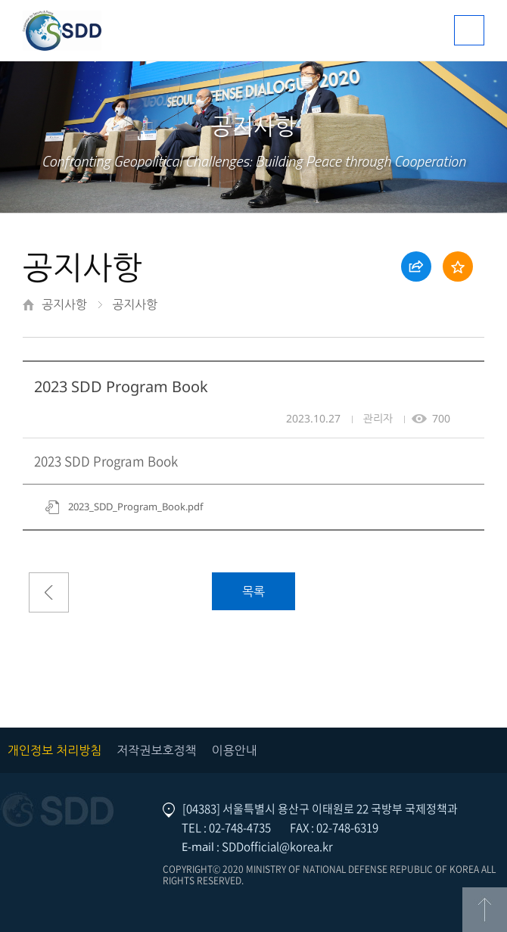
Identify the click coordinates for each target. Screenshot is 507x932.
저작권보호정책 (156, 750)
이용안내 (234, 750)
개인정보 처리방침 (54, 750)
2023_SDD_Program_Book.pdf (135, 506)
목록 (253, 591)
